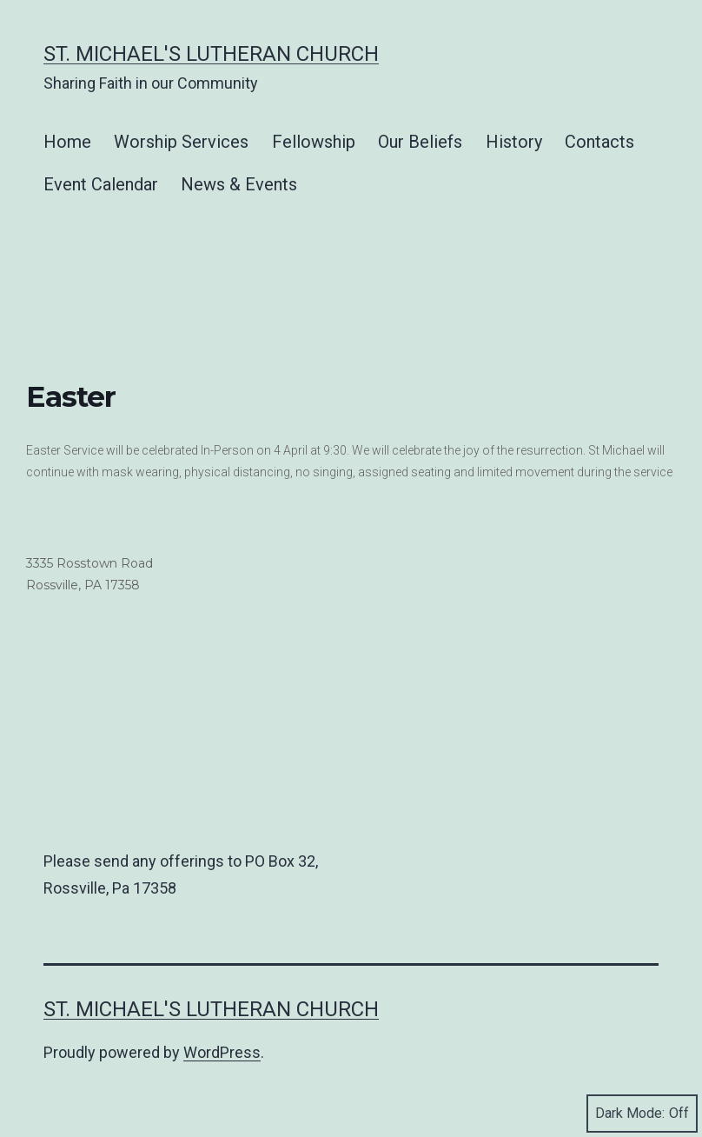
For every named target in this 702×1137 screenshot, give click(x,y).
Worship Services (181, 141)
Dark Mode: (642, 1113)
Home (67, 141)
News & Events (239, 184)
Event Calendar (100, 184)
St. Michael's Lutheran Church (211, 54)
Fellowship (313, 141)
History (514, 141)
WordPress (222, 1052)
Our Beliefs (420, 141)
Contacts (599, 141)
